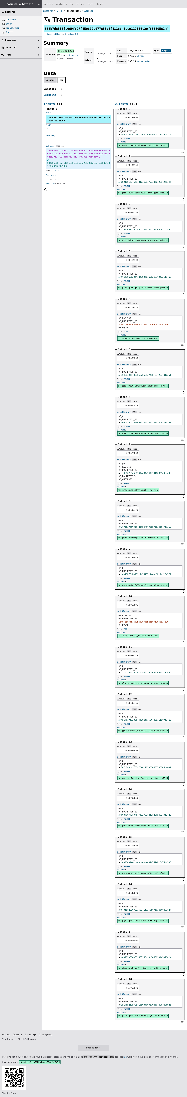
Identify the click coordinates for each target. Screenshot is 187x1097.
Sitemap (30, 1034)
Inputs (49, 104)
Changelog (46, 1034)
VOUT (49, 125)
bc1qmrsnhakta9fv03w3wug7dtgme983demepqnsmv (143, 585)
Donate (17, 1034)
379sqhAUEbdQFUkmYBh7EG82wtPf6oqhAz (138, 338)
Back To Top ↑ (93, 1048)
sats (135, 113)
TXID (48, 113)
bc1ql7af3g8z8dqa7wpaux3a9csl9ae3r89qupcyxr (143, 288)
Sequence (51, 175)
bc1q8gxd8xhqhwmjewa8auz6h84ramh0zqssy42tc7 (143, 538)
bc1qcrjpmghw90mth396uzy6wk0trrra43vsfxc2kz (143, 873)
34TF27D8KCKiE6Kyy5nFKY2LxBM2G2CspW (138, 636)
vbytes (141, 56)
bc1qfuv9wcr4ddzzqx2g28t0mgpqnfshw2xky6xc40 (143, 683)
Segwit (166, 50)
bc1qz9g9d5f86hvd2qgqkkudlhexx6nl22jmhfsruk (143, 240)
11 (48, 129)
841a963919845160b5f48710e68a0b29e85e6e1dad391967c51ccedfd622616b (78, 119)
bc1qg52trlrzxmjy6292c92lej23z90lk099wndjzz (143, 731)
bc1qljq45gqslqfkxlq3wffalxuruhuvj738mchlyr (143, 921)
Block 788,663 (66, 51)
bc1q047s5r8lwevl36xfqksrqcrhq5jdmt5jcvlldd (143, 778)
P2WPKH (56, 170)
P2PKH (126, 483)
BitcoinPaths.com (27, 1039)
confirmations (73, 55)
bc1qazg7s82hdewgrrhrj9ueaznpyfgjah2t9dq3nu (143, 193)
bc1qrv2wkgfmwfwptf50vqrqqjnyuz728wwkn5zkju (143, 1016)
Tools (8, 55)
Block (60, 11)
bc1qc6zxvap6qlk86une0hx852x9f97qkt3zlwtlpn (143, 826)
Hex (62, 80)
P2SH (126, 332)
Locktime (50, 94)
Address (88, 11)
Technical (10, 47)
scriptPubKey (124, 124)
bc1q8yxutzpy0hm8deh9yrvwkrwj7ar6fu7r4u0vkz (143, 145)
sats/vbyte (143, 61)
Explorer (48, 11)
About (6, 1034)
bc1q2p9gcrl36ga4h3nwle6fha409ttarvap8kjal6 (143, 386)
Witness (50, 146)
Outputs (121, 104)
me (125, 1057)
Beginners (10, 40)
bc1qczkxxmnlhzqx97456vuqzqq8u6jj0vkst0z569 (143, 433)
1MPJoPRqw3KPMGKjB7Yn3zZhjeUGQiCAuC (138, 490)
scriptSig (50, 135)
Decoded (50, 80)
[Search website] (114, 4)
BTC (129, 113)
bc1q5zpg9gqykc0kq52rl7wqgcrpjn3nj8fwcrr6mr (143, 968)
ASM (58, 146)
